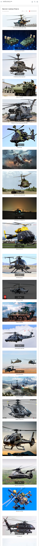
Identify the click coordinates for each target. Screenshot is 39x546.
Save (20, 25)
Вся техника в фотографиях (7, 2)
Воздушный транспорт (5, 11)
